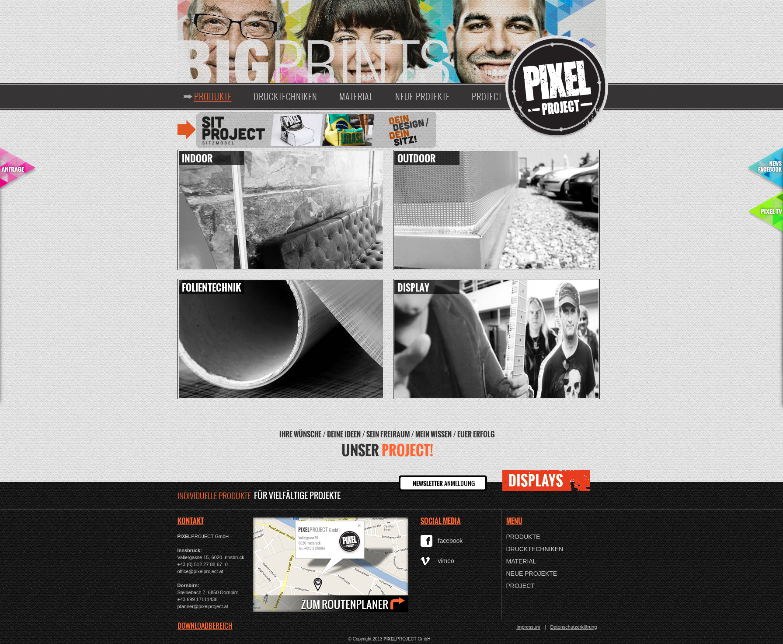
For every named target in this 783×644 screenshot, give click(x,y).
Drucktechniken (285, 96)
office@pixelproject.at (200, 571)
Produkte (213, 96)
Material (356, 96)
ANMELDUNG (444, 483)
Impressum (528, 627)
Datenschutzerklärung (573, 627)
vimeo (446, 560)
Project (487, 96)
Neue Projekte (422, 96)
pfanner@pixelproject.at (202, 606)
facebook (450, 540)
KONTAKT (190, 521)
